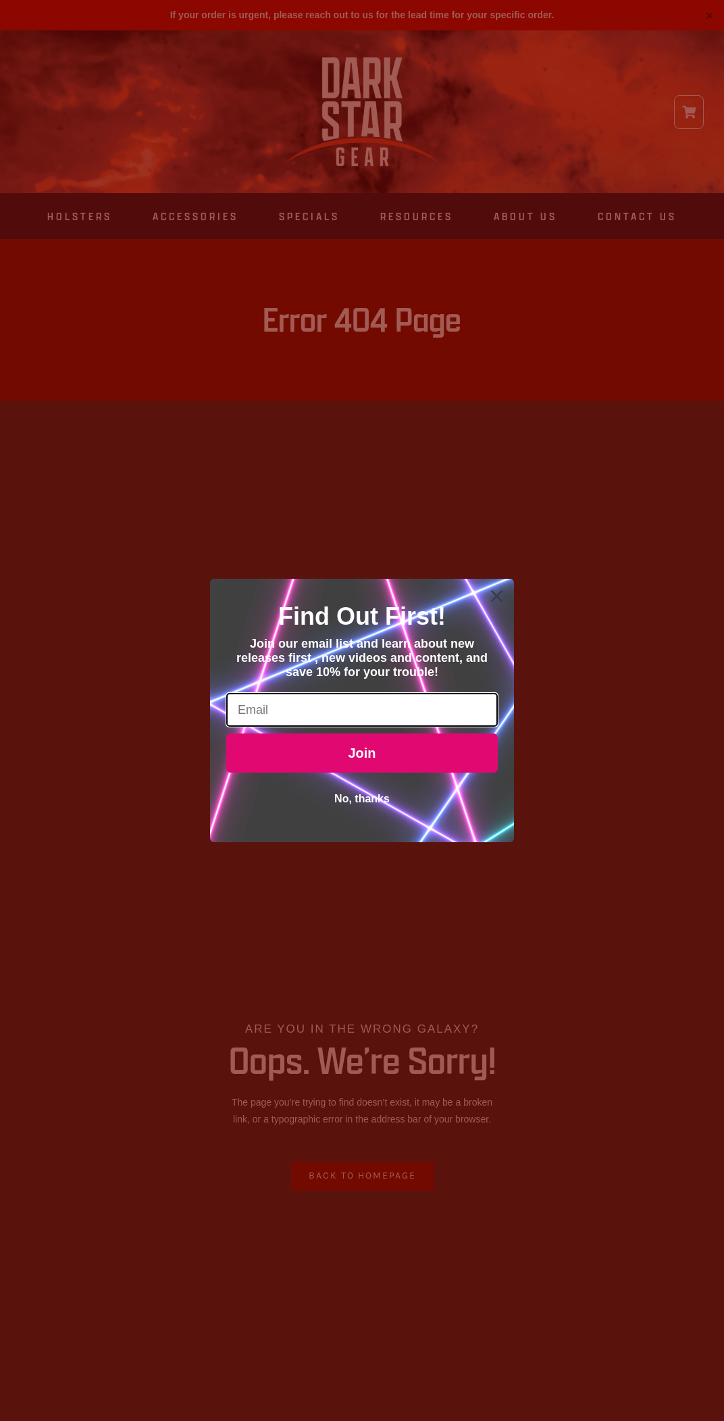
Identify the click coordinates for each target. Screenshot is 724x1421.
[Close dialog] (497, 596)
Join (362, 753)
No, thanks (362, 798)
